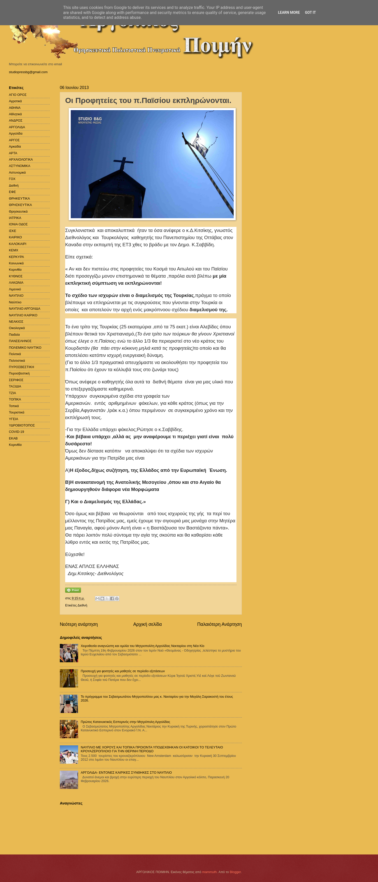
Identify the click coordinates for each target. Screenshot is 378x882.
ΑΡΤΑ (13, 153)
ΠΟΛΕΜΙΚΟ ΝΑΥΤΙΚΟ (25, 347)
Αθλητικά (15, 114)
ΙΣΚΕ (12, 231)
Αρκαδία (15, 146)
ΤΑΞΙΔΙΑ (15, 386)
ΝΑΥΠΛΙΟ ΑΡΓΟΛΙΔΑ (24, 308)
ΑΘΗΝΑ (15, 108)
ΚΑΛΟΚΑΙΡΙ (17, 244)
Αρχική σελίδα (147, 624)
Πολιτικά (15, 354)
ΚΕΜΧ (13, 250)
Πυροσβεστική (19, 373)
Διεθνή (82, 605)
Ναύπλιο (15, 302)
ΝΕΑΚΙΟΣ (16, 321)
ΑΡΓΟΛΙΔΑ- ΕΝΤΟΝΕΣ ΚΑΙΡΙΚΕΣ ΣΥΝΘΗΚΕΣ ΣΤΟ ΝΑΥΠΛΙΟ (126, 772)
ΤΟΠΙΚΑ (15, 399)
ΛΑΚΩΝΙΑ (16, 282)
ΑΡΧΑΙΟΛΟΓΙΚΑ (21, 159)
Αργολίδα (15, 133)
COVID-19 (16, 432)
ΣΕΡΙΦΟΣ (16, 380)
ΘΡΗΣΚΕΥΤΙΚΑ (20, 205)
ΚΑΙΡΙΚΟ (15, 237)
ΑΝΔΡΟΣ (15, 120)
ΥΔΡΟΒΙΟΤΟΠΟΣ (22, 425)
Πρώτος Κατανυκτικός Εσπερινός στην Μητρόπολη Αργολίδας (125, 722)
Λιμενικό (15, 289)
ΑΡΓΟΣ (14, 140)
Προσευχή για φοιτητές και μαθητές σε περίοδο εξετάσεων (123, 671)
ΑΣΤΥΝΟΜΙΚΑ (19, 166)
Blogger (235, 872)
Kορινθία (15, 445)
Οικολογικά (17, 328)
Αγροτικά (15, 101)
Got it (310, 12)
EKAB (13, 438)
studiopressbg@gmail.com (28, 72)
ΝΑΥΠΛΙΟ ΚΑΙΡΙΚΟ (23, 315)
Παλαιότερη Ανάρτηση (219, 624)
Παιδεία (14, 334)
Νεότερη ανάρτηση (79, 624)
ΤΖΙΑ (12, 393)
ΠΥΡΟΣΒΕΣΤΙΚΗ (21, 367)
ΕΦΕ (12, 192)
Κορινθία (15, 269)
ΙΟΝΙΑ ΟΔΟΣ (18, 224)
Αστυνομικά (17, 172)
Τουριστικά (16, 412)
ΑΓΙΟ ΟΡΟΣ (17, 95)
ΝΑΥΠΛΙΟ (16, 295)
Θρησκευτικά (18, 211)
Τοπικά (14, 406)
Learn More (289, 12)
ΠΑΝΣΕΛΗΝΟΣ (20, 341)
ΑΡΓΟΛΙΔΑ (17, 127)
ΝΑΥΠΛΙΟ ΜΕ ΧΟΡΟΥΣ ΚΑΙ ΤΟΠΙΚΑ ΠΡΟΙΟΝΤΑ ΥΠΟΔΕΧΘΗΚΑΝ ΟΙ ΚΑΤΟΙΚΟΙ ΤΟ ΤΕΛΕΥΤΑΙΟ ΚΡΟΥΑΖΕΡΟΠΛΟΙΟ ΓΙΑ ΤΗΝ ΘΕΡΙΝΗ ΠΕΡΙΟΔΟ (152, 749)
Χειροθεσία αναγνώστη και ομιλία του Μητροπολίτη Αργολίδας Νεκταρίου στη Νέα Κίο (142, 646)
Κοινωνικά (16, 263)
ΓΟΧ (12, 179)
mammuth (209, 872)
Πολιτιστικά (17, 360)
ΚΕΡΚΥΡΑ (16, 257)
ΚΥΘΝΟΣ (16, 276)
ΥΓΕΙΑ (13, 419)
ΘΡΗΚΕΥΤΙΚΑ (19, 198)
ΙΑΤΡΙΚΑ (15, 218)
